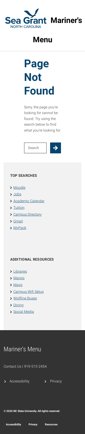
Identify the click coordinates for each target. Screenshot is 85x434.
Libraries (20, 271)
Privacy (56, 381)
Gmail (18, 221)
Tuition (18, 207)
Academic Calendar (28, 201)
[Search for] (35, 147)
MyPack (19, 228)
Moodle (19, 187)
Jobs (17, 194)
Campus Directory (27, 214)
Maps (17, 285)
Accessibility (19, 381)
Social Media (23, 311)
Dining (18, 305)
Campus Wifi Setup (28, 291)
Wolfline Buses (25, 298)
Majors (18, 278)
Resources (51, 424)
